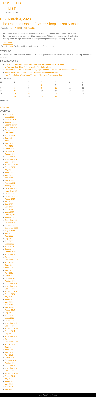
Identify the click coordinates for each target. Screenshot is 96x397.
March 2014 (9, 358)
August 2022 (10, 231)
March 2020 (9, 307)
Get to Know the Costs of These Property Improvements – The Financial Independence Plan (41, 70)
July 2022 (8, 233)
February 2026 (10, 120)
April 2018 (9, 315)
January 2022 (10, 249)
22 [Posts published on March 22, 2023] (29, 94)
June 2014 (9, 350)
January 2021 (10, 281)
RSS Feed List (29, 28)
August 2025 (10, 135)
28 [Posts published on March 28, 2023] (15, 97)
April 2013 (9, 387)
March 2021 (9, 276)
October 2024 (10, 162)
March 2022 (9, 244)
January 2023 (10, 217)
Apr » (8, 107)
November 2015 (11, 323)
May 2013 (9, 384)
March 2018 (9, 318)
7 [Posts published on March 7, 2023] (14, 88)
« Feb (2, 107)
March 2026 (9, 117)
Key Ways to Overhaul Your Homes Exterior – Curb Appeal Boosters (31, 72)
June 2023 (9, 204)
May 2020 (9, 302)
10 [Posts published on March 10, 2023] (56, 88)
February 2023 (10, 215)
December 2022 (11, 220)
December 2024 (11, 157)
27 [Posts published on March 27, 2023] (1, 97)
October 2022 (10, 225)
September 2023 (11, 196)
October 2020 (10, 289)
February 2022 (10, 246)
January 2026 (10, 122)
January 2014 (10, 363)
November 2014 (11, 336)
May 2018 (9, 313)
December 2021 (11, 252)
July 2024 (8, 170)
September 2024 (11, 164)
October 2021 (10, 257)
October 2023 (10, 194)
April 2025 (9, 146)
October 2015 (10, 326)
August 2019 (10, 310)
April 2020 (9, 305)
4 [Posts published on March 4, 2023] (69, 85)
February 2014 (10, 360)
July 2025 (8, 138)
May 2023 (9, 207)
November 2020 (11, 286)
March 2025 (9, 149)
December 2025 (11, 125)
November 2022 (11, 223)
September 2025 (11, 133)
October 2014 (10, 339)
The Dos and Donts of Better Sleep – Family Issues (41, 24)
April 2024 (9, 178)
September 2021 (11, 260)
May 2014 (9, 352)
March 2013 (9, 389)
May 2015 (9, 334)
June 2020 (9, 299)
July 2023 (8, 202)
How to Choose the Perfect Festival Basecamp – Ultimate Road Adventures (34, 64)
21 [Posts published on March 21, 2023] (15, 94)
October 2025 (10, 130)
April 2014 (9, 355)
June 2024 (9, 172)
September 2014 (11, 342)
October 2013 (10, 371)
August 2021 (10, 262)
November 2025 (11, 127)
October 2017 (10, 321)
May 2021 (9, 270)
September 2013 (11, 373)
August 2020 (10, 294)
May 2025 (9, 143)
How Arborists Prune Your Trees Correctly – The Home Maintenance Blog (33, 75)
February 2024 (10, 183)
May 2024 (9, 175)
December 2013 (11, 365)
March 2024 (9, 180)
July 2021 (8, 265)
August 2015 (10, 331)
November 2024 (11, 159)
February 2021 (10, 278)
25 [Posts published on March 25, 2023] (70, 94)
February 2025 (10, 151)
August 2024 (10, 167)
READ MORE (8, 42)
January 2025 (10, 154)
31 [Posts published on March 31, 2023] (56, 97)
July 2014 (8, 347)
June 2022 (9, 236)
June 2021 (9, 268)
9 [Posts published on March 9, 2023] (41, 88)
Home (11, 46)
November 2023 (11, 191)
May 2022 (9, 239)
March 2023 (9, 212)
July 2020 (8, 297)
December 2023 (11, 188)
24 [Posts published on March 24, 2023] (56, 94)
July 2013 (8, 379)
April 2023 (9, 209)
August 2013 (10, 376)
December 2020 (11, 284)
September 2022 (11, 228)
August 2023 (10, 199)
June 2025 (9, 141)
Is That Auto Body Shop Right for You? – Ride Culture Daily (28, 67)
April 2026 (9, 114)
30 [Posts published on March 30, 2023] (42, 97)
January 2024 (10, 186)
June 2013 (9, 381)
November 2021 (11, 254)
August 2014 (10, 344)
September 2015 (11, 328)
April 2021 (9, 273)
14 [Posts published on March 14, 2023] (15, 91)
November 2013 (11, 368)
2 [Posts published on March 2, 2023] (41, 85)
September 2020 (11, 291)
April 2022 (9, 241)
